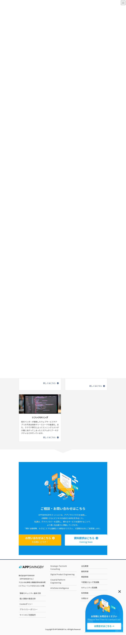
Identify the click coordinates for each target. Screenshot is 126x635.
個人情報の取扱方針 (28, 598)
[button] (51, 383)
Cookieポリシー (26, 604)
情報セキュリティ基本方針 (30, 593)
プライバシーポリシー (29, 609)
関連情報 (84, 576)
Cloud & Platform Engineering (57, 581)
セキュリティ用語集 (89, 587)
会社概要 (84, 566)
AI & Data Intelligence (59, 588)
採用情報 (84, 593)
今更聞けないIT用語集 (90, 582)
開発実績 (84, 571)
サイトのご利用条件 (28, 615)
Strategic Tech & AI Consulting (58, 567)
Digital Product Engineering (62, 574)
